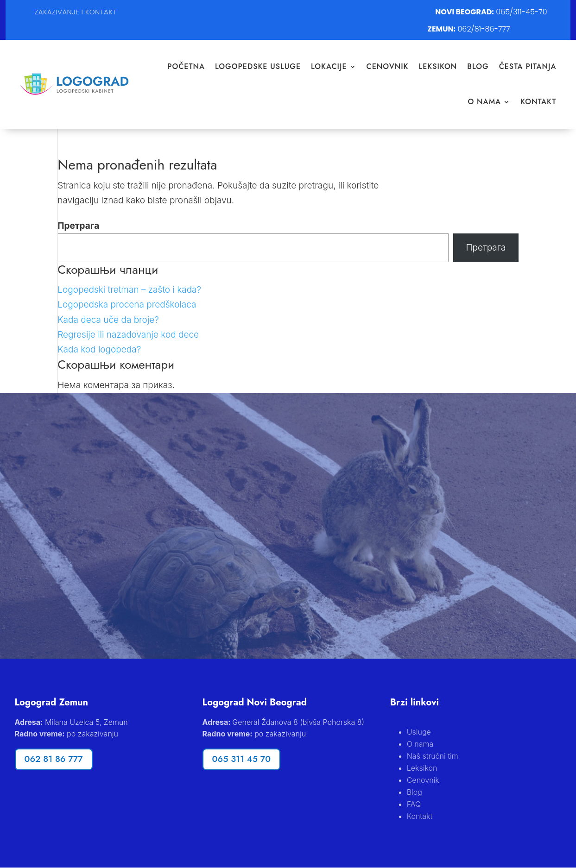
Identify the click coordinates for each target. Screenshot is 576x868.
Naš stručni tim (432, 756)
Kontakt (538, 101)
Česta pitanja (528, 66)
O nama (484, 101)
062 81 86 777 (54, 759)
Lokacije (329, 66)
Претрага (78, 225)
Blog (477, 66)
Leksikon (438, 66)
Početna (186, 66)
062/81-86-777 (484, 29)
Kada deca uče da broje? (108, 319)
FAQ (414, 804)
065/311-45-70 (521, 11)
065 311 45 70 (241, 759)
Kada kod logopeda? (99, 349)
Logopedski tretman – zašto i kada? (129, 289)
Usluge (419, 731)
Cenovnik (388, 66)
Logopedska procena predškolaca (126, 304)
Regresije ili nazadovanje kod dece (128, 334)
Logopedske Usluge (258, 66)
